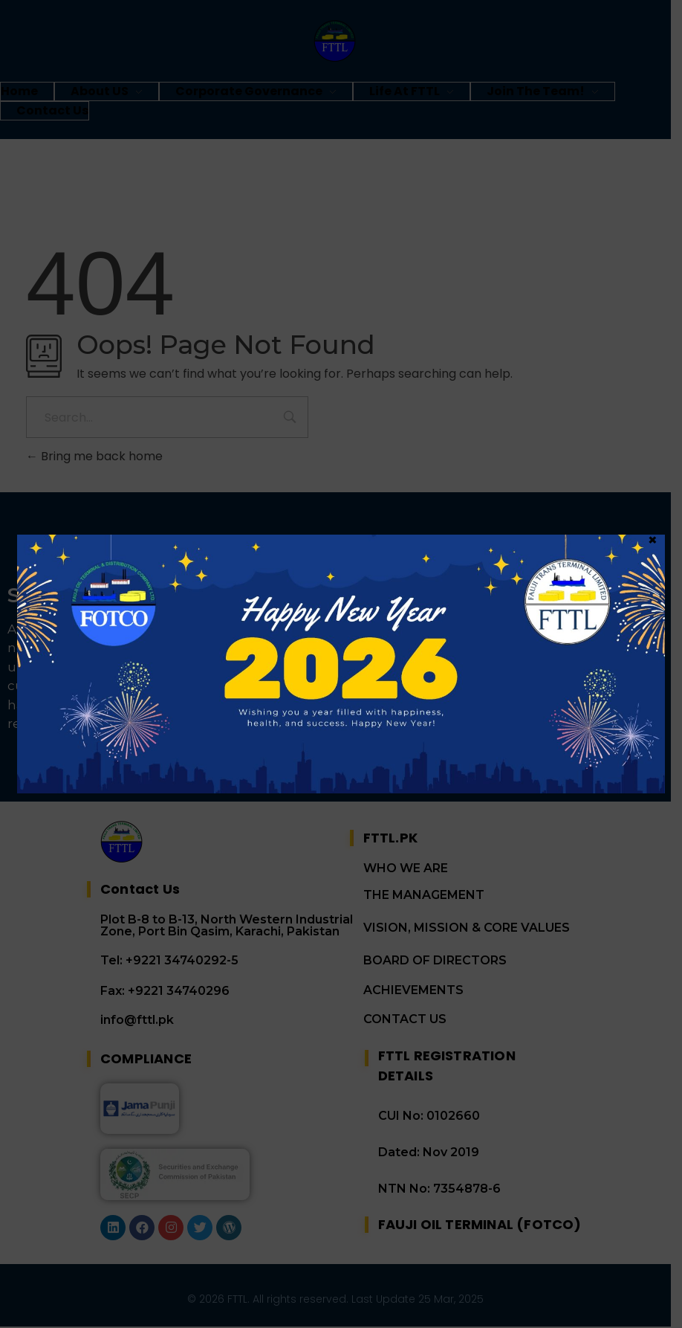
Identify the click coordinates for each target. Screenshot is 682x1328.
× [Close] (652, 92)
